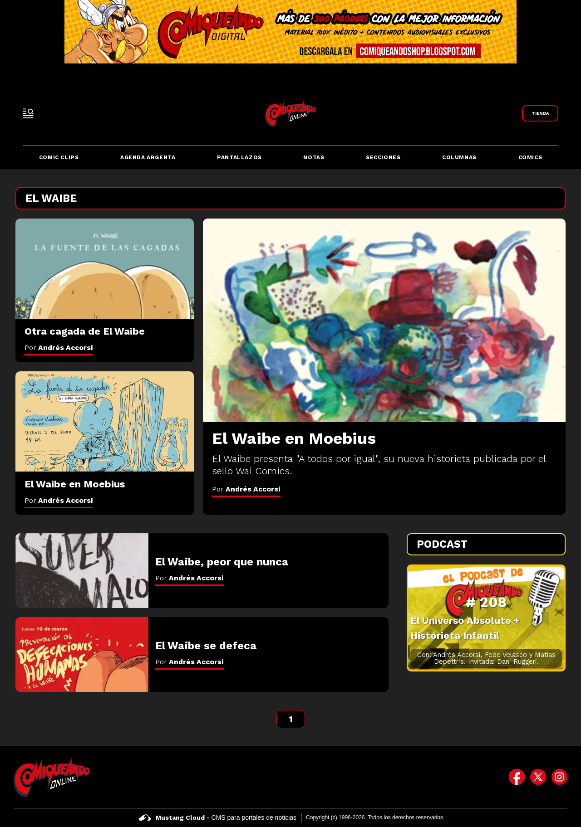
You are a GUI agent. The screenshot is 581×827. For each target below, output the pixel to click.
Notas (313, 157)
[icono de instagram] (559, 777)
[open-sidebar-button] (28, 113)
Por (246, 489)
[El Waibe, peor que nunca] (81, 570)
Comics (530, 157)
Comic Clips (59, 157)
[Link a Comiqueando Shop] (540, 113)
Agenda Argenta (147, 157)
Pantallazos (239, 157)
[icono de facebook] (517, 777)
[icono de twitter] (538, 777)
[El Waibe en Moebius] (384, 320)
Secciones (383, 157)
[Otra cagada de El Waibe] (104, 269)
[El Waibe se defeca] (81, 654)
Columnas (459, 157)
